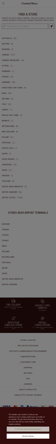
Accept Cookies (28, 437)
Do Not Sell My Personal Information (28, 430)
